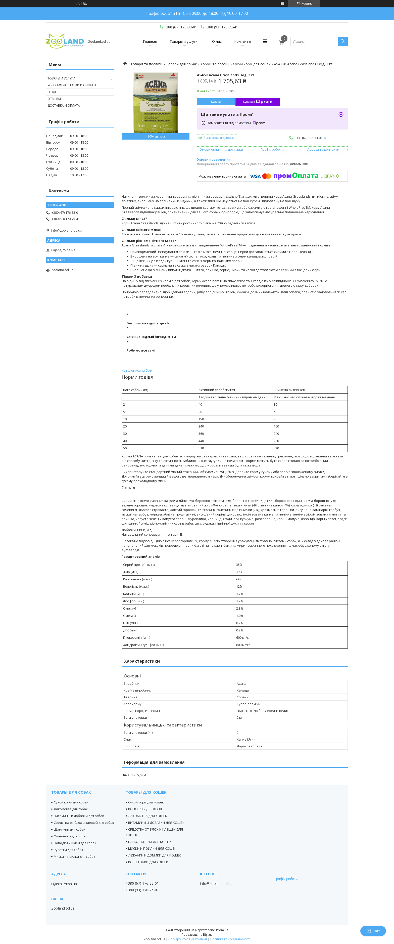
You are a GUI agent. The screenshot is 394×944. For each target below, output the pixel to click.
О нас (217, 41)
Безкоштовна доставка (219, 138)
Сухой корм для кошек (146, 802)
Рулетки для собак (68, 849)
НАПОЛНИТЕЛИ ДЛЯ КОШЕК (150, 841)
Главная (150, 41)
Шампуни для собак (69, 829)
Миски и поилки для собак (74, 856)
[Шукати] (343, 41)
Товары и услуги (184, 41)
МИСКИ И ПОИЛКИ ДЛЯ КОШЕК (152, 848)
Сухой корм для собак (71, 802)
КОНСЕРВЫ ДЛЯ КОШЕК (146, 809)
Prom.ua (222, 930)
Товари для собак (181, 64)
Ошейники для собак (70, 836)
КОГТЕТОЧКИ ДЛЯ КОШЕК (148, 862)
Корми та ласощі (214, 64)
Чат (373, 931)
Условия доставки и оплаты (71, 85)
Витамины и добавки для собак (79, 815)
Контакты (242, 41)
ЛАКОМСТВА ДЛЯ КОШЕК (147, 815)
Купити (216, 102)
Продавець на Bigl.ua (197, 934)
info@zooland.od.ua (66, 230)
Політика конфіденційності (230, 939)
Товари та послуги (146, 64)
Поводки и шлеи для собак (75, 843)
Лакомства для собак (71, 809)
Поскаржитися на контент (187, 939)
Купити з (257, 102)
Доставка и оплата (63, 105)
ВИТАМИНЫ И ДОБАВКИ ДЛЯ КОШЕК (156, 822)
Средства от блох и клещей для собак (84, 822)
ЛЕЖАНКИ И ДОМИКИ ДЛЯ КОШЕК (154, 855)
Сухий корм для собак (251, 64)
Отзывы (54, 99)
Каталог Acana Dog (137, 370)
